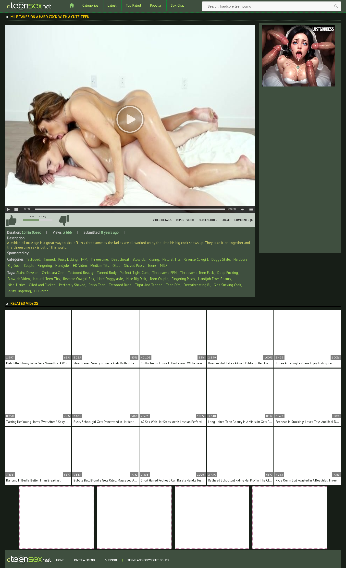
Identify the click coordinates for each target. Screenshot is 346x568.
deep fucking (227, 272)
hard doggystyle (110, 278)
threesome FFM (164, 272)
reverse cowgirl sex (78, 278)
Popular (155, 5)
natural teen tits (46, 278)
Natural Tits (171, 259)
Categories (90, 5)
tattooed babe (120, 285)
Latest (112, 5)
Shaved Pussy (134, 265)
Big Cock (14, 265)
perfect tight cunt (134, 272)
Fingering (45, 265)
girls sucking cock (227, 285)
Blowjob (139, 259)
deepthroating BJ (197, 285)
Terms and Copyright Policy (148, 560)
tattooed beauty (80, 272)
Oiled (116, 265)
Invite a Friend (84, 560)
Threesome (99, 259)
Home (60, 560)
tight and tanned (148, 285)
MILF (163, 265)
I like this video (11, 220)
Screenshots (208, 220)
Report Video (185, 220)
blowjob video (19, 278)
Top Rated (133, 5)
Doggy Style (220, 259)
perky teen (97, 285)
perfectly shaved (72, 285)
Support (111, 560)
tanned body (106, 272)
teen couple (158, 278)
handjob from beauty (214, 278)
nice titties (16, 285)
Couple (29, 265)
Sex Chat (177, 5)
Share (226, 220)
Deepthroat (120, 259)
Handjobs (62, 265)
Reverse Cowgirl (196, 259)
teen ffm (173, 285)
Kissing (154, 259)
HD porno (41, 291)
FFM (84, 259)
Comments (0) (243, 220)
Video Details (162, 220)
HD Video (80, 265)
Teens (152, 265)
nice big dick (136, 278)
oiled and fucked (42, 285)
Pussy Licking (68, 259)
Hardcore (240, 259)
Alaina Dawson (27, 272)
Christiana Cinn (53, 272)
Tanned (49, 259)
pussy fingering (19, 291)
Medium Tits (99, 265)
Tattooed (33, 259)
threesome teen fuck (197, 272)
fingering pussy (183, 278)
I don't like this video (64, 220)
